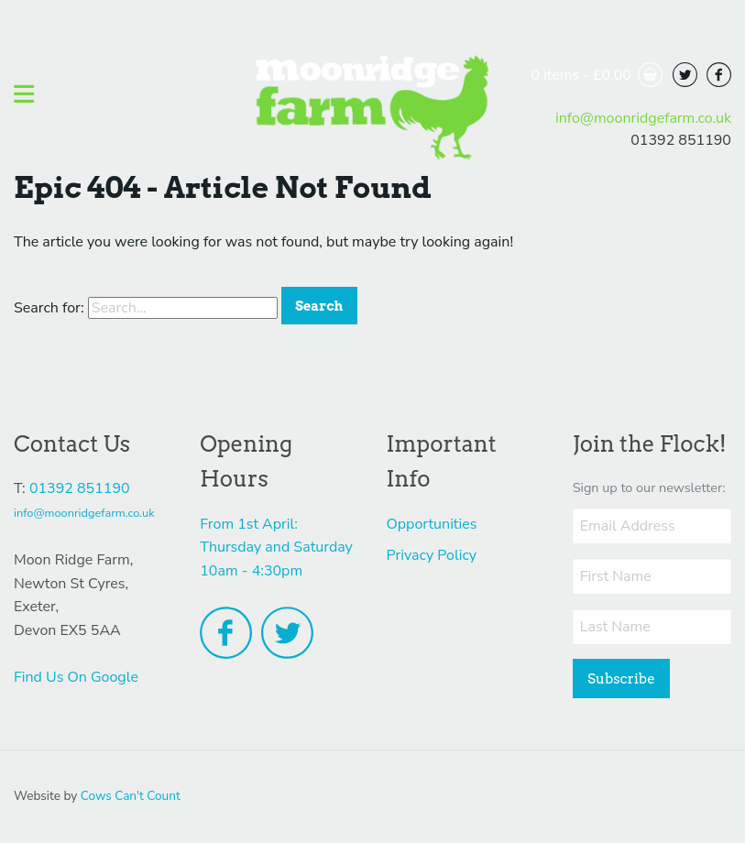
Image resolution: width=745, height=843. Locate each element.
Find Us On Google (76, 677)
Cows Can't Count (131, 796)
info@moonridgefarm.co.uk (643, 118)
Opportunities (432, 524)
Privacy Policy (432, 555)
